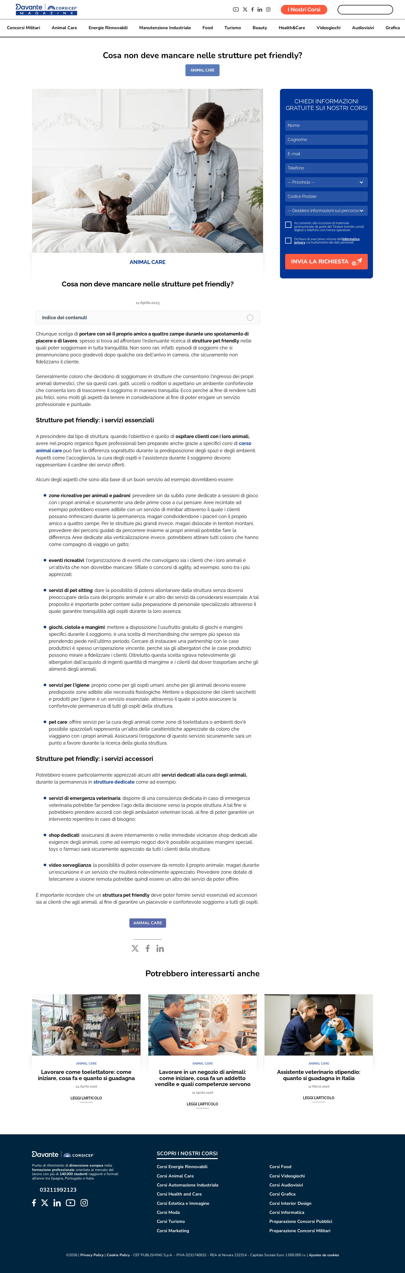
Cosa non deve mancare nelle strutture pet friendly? (148, 284)
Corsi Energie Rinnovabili (182, 1166)
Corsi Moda (168, 1212)
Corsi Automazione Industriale (188, 1184)
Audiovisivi (363, 28)
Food (207, 28)
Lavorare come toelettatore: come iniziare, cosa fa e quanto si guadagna (86, 1074)
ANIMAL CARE (202, 70)
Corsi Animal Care (175, 1175)
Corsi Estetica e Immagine (183, 1203)
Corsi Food (280, 1166)
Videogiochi (328, 28)
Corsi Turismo (171, 1221)
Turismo (232, 28)
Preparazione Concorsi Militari (299, 1230)
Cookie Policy (117, 1254)
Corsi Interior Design (290, 1203)
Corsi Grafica (282, 1194)
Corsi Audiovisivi (286, 1184)
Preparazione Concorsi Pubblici (300, 1221)
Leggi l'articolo (86, 1097)
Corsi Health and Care (179, 1194)
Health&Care (291, 28)
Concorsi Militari (23, 28)
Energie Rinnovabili (107, 28)
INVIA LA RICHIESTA (326, 261)
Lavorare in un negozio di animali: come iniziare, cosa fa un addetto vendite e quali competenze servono (203, 1077)
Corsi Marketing (173, 1230)
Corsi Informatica (286, 1212)
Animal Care (64, 28)
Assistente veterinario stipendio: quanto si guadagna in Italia (318, 1074)
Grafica (392, 28)
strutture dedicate (114, 781)
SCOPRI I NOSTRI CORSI (187, 1152)
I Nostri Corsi (304, 9)
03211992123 (58, 1189)
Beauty (259, 28)
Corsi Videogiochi (287, 1175)
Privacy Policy (91, 1254)
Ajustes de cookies (324, 1254)
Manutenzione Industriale (165, 28)
